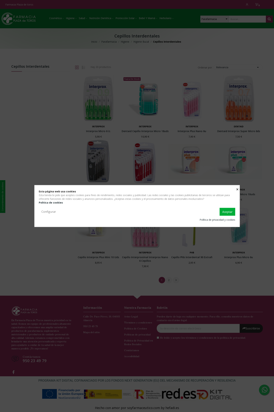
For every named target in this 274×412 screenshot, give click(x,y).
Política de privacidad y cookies (217, 219)
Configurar (48, 212)
